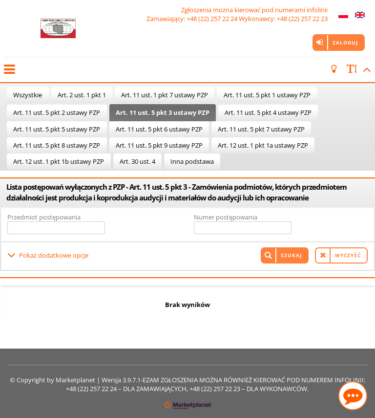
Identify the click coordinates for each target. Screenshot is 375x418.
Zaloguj (345, 42)
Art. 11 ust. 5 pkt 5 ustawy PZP (56, 129)
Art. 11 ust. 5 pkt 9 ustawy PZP (159, 145)
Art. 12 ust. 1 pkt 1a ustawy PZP (263, 145)
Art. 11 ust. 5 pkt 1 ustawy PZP (267, 94)
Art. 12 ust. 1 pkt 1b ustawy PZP (58, 161)
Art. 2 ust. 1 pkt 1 (82, 94)
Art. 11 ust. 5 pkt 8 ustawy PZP (56, 145)
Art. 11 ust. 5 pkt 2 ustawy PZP (56, 112)
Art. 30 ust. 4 (137, 161)
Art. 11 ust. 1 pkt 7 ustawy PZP (164, 94)
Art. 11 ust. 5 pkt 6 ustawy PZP (159, 129)
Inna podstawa (192, 161)
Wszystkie (27, 94)
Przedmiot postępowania (44, 217)
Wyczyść (348, 255)
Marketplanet (75, 379)
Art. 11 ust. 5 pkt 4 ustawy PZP (268, 112)
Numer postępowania (225, 217)
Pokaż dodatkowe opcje (53, 255)
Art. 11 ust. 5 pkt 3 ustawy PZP (162, 112)
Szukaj (291, 255)
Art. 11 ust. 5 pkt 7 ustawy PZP (261, 129)
